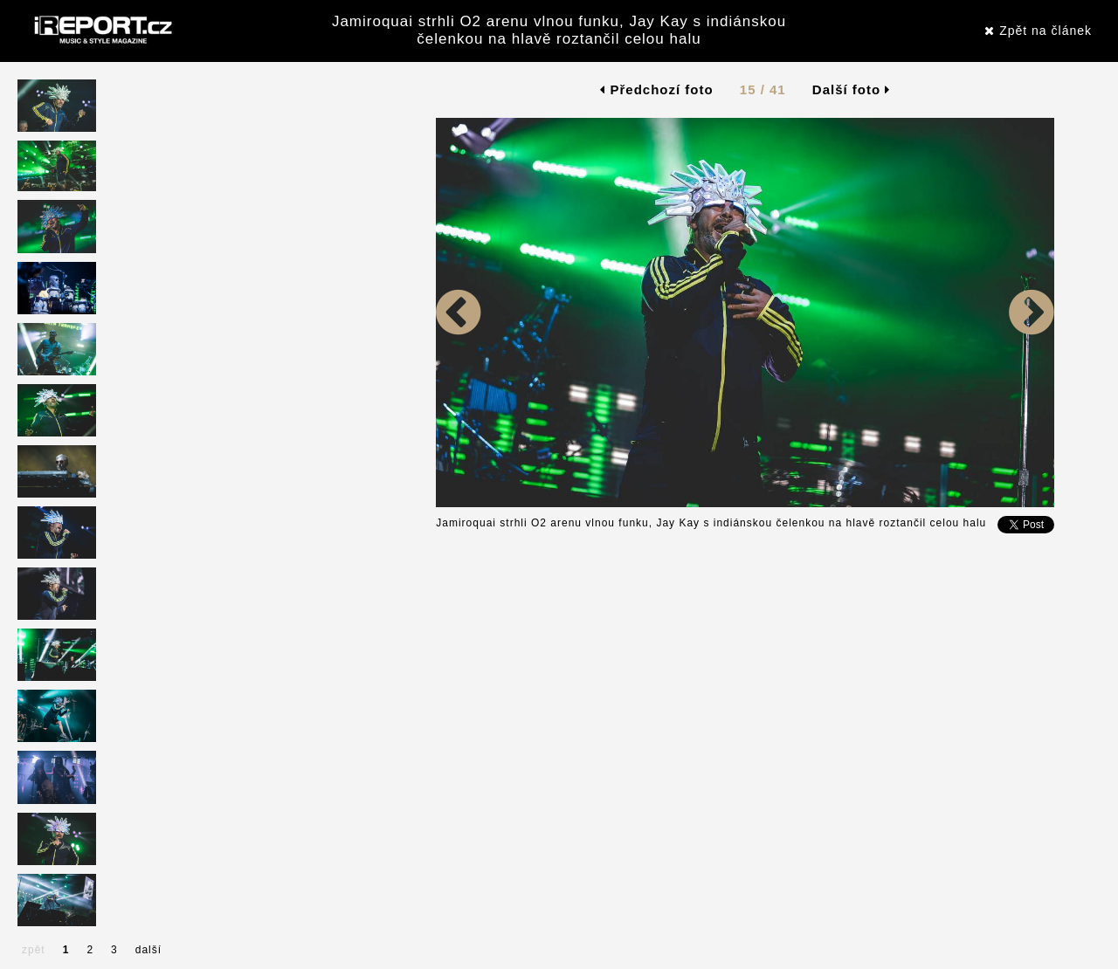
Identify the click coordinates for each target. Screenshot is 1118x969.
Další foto (851, 89)
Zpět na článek (1038, 31)
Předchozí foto (656, 89)
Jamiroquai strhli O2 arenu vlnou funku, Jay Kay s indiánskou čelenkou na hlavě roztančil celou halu (559, 30)
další (148, 950)
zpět (33, 950)
